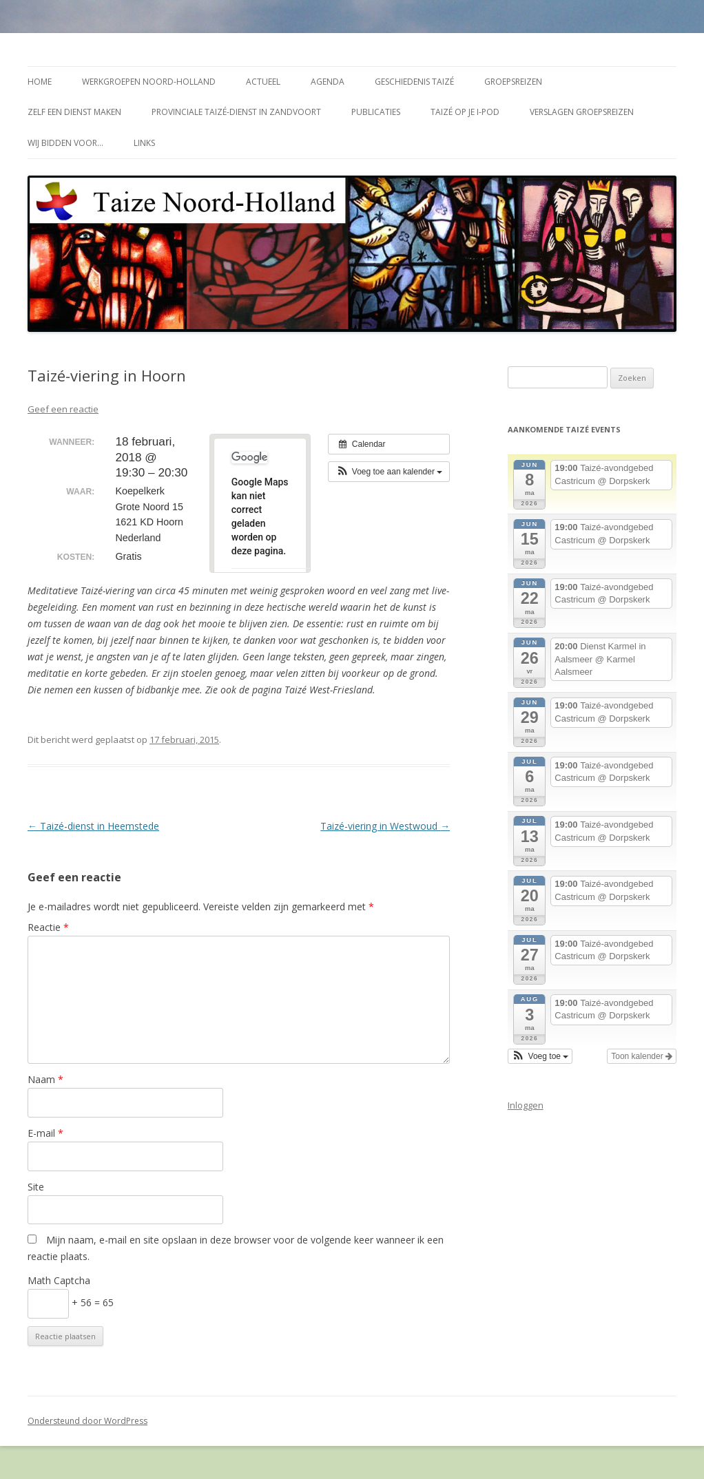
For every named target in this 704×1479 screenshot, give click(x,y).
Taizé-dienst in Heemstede (93, 825)
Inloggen (525, 1105)
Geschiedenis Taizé (414, 81)
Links (144, 143)
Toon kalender (641, 1056)
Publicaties (375, 112)
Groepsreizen (513, 81)
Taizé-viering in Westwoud (385, 825)
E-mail (45, 1133)
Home (40, 81)
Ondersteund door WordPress (87, 1421)
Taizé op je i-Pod (465, 112)
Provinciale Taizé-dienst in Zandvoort (236, 112)
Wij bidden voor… (65, 143)
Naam (45, 1079)
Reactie (48, 927)
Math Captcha (59, 1280)
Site (36, 1186)
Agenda (327, 81)
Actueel (263, 81)
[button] (389, 471)
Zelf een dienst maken (74, 112)
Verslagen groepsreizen (582, 112)
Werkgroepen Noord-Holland (149, 81)
